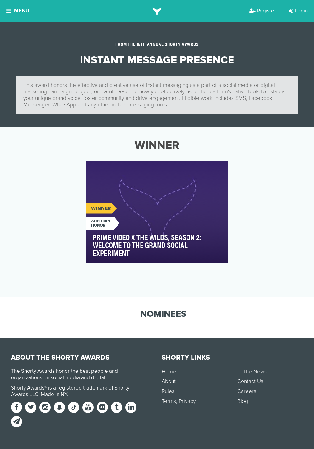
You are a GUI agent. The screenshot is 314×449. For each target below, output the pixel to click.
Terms (169, 401)
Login (298, 10)
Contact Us (250, 381)
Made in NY (54, 394)
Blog (242, 401)
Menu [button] (17, 10)
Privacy (187, 401)
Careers (246, 391)
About (169, 381)
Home (169, 371)
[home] (157, 11)
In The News (252, 371)
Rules (168, 391)
